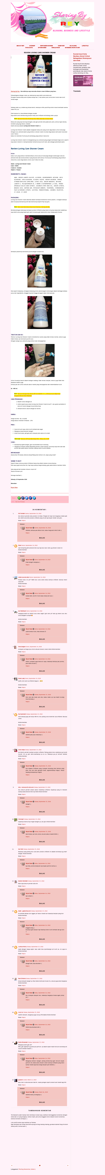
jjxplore (20, 1080)
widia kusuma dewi (23, 577)
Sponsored (42, 47)
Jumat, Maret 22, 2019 (29, 1080)
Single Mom (56, 47)
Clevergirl (21, 819)
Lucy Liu (20, 1012)
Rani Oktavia (22, 978)
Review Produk (20, 501)
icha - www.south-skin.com (26, 787)
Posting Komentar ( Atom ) (27, 1169)
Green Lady (21, 678)
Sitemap (32, 46)
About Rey (20, 46)
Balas (19, 520)
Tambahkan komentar (39, 1111)
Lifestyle (85, 46)
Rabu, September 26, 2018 (42, 863)
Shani (19, 545)
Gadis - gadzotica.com (24, 911)
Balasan (22, 524)
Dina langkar (22, 646)
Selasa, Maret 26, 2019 (41, 1092)
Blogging (73, 46)
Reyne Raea (14, 487)
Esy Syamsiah (22, 714)
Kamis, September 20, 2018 (33, 513)
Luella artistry (22, 946)
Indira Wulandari (23, 1042)
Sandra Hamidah (23, 881)
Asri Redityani (22, 611)
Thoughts (29, 47)
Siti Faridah (21, 513)
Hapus (24, 520)
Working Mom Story (72, 47)
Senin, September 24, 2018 (29, 545)
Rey (15, 91)
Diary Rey (61, 46)
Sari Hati (20, 849)
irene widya (21, 749)
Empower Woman (46, 46)
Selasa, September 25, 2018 (43, 694)
